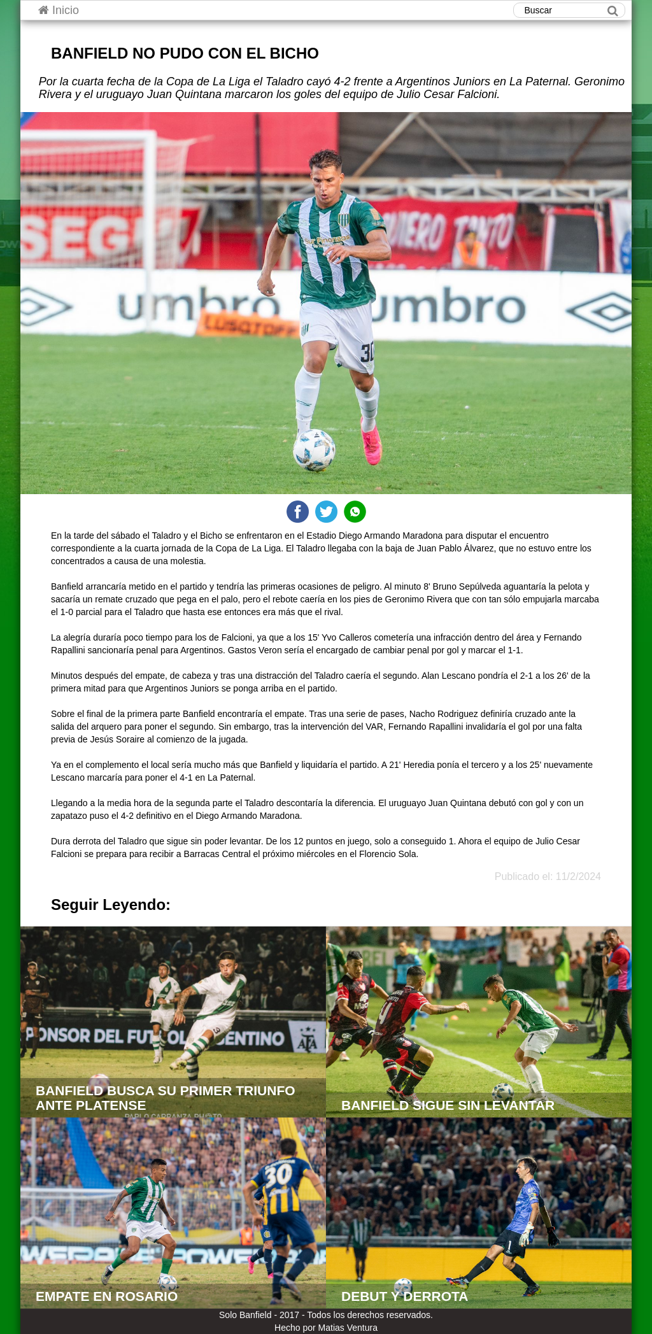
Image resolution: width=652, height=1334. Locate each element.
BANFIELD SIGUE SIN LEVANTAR (448, 1105)
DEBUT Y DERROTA (405, 1296)
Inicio (58, 10)
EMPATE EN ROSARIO (107, 1296)
